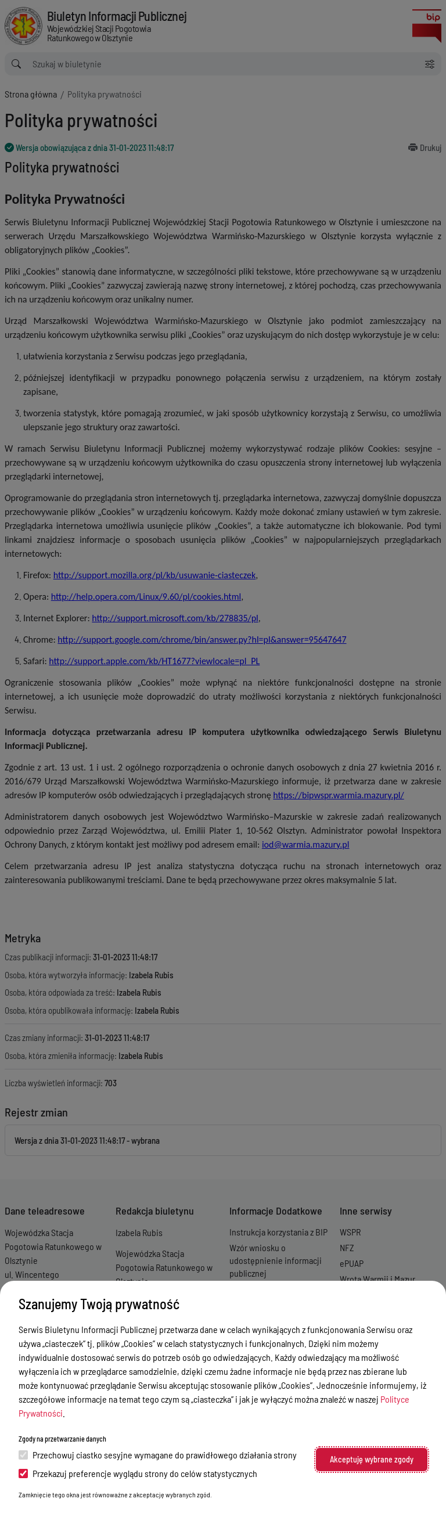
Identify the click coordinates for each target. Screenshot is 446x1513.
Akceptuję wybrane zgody (371, 1459)
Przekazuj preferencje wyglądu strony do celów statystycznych (138, 1473)
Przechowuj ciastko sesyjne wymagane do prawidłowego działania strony (158, 1454)
